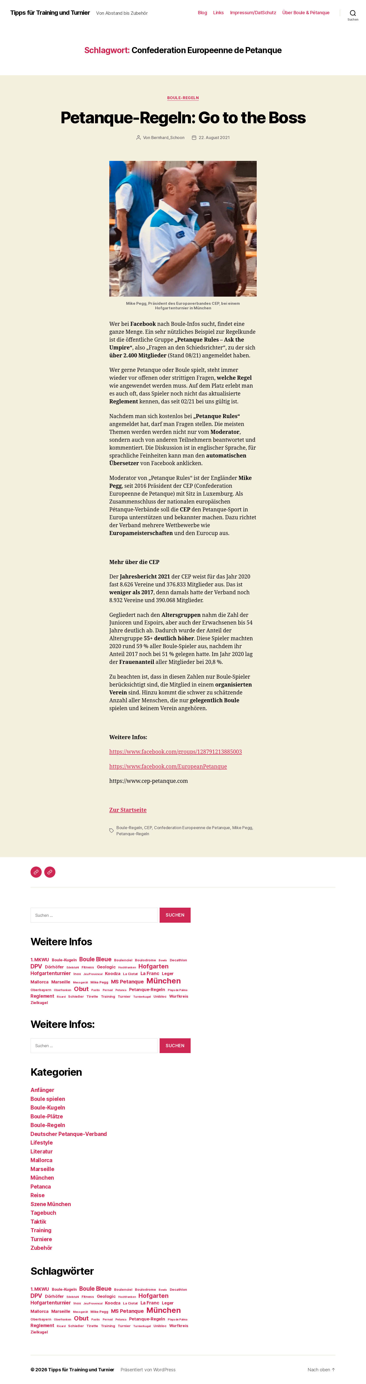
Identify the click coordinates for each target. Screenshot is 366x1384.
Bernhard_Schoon (168, 137)
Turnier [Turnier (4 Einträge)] (124, 996)
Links (218, 12)
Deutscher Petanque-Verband (68, 1134)
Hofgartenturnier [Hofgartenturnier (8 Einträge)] (50, 973)
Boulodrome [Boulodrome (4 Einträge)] (145, 960)
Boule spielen (47, 1099)
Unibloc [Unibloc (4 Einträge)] (160, 996)
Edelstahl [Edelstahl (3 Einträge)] (73, 967)
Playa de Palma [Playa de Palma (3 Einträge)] (177, 990)
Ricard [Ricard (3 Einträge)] (61, 996)
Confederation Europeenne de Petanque (192, 827)
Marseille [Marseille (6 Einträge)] (60, 981)
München (42, 1178)
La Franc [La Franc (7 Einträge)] (150, 973)
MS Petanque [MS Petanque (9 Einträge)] (127, 982)
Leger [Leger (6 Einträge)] (168, 973)
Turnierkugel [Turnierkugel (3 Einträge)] (142, 996)
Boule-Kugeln (47, 1107)
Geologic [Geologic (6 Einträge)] (106, 966)
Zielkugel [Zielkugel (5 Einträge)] (39, 1002)
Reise (37, 1195)
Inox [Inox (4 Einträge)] (77, 974)
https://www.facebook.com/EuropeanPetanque (168, 766)
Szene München (50, 1204)
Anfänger (42, 1090)
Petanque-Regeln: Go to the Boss (183, 117)
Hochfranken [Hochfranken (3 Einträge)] (127, 967)
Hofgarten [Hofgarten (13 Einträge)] (154, 966)
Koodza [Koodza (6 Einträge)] (112, 973)
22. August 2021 (214, 137)
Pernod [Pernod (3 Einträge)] (108, 990)
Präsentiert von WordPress (147, 1369)
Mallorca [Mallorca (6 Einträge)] (39, 981)
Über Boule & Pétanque (306, 12)
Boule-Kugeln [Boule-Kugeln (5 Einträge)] (64, 960)
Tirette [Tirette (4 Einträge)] (92, 996)
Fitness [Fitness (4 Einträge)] (88, 967)
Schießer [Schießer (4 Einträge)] (76, 996)
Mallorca (41, 1160)
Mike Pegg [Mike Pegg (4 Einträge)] (99, 982)
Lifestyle (41, 1142)
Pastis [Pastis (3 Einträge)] (95, 990)
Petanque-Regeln (132, 833)
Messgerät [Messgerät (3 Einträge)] (80, 982)
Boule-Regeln (183, 98)
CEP (148, 827)
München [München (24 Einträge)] (163, 980)
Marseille (42, 1169)
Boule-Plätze (46, 1116)
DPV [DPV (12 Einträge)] (36, 966)
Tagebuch (43, 1213)
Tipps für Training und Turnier (50, 13)
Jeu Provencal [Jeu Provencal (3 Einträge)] (92, 974)
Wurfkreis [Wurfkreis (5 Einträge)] (178, 996)
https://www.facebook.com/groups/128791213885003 (175, 752)
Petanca (40, 1186)
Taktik (38, 1222)
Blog (202, 12)
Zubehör (41, 1248)
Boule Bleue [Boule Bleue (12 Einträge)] (95, 959)
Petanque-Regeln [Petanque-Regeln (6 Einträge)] (147, 989)
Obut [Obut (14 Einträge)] (81, 989)
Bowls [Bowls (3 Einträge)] (163, 960)
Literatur (41, 1151)
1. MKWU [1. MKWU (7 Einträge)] (39, 959)
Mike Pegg (242, 827)
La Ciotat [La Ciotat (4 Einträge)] (130, 974)
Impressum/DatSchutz (253, 12)
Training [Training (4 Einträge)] (108, 996)
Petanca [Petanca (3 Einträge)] (120, 990)
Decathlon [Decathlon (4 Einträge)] (178, 960)
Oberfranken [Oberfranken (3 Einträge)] (62, 990)
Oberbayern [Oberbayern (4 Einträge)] (40, 990)
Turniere (41, 1239)
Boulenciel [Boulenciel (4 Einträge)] (123, 960)
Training (41, 1230)
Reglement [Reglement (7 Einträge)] (42, 996)
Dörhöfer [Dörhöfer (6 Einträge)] (54, 966)
